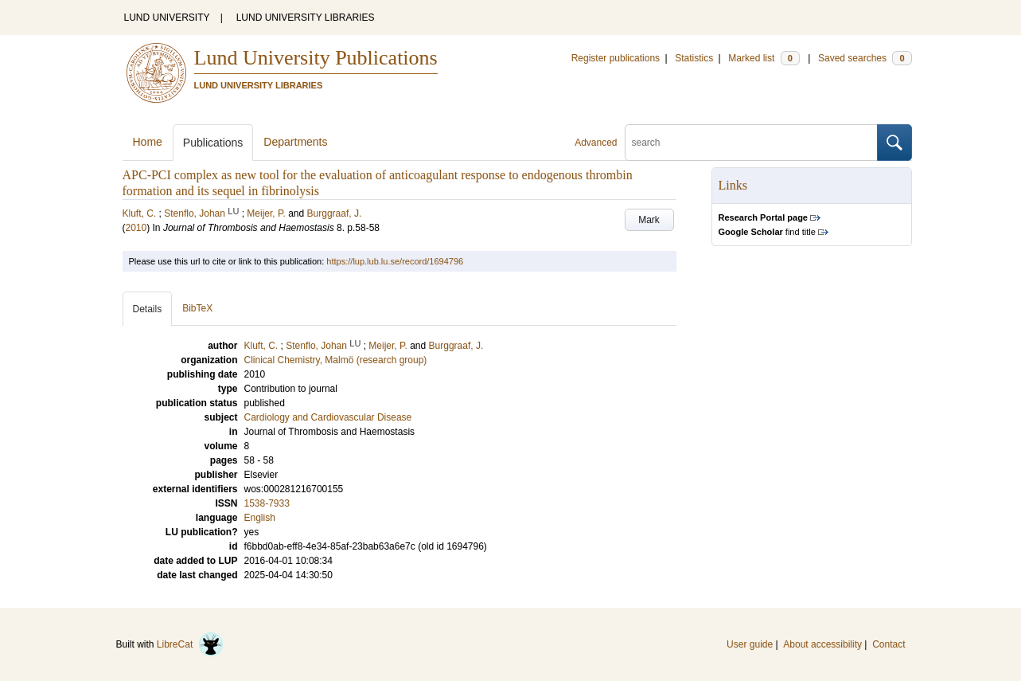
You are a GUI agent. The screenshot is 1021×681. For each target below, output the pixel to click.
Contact (888, 644)
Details (147, 309)
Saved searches (865, 58)
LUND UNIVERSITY (167, 17)
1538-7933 (267, 503)
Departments (295, 141)
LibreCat (190, 644)
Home (147, 141)
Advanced (596, 142)
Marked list (763, 58)
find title (767, 232)
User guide (750, 644)
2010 (136, 227)
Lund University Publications (316, 57)
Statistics (694, 58)
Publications (213, 142)
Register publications (615, 58)
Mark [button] (649, 219)
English (259, 517)
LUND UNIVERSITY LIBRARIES (305, 17)
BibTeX (197, 308)
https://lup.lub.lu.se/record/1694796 (394, 261)
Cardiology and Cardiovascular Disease (328, 417)
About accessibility (822, 644)
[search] (751, 142)
